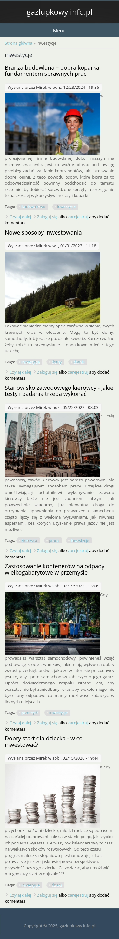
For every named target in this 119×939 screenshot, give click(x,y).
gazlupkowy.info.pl (59, 12)
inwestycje (66, 206)
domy (56, 362)
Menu (59, 30)
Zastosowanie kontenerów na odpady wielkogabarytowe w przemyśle (54, 569)
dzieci (56, 885)
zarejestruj (78, 217)
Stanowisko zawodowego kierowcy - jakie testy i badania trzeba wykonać (59, 391)
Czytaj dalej (20, 217)
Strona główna (18, 43)
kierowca (29, 540)
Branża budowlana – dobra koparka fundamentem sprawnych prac (52, 71)
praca (54, 540)
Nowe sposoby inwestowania (43, 232)
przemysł (29, 712)
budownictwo (33, 206)
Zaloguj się (47, 217)
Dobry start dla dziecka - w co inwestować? (44, 741)
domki (78, 362)
